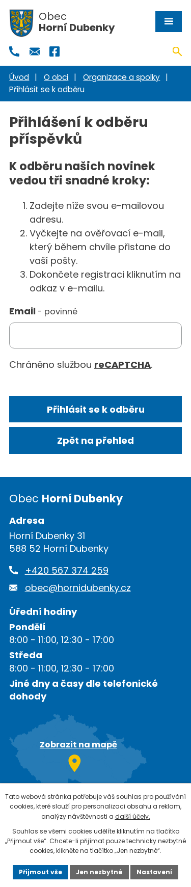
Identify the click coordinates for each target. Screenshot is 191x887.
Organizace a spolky (121, 77)
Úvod (19, 77)
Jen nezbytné (99, 872)
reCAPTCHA (122, 364)
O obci (56, 77)
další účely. (132, 816)
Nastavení (154, 872)
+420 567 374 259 (66, 570)
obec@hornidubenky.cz (78, 587)
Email (43, 311)
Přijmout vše (40, 872)
